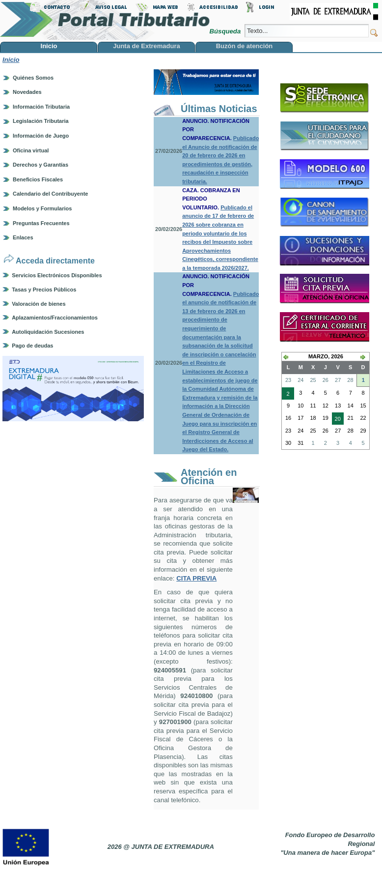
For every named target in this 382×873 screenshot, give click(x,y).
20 (336, 420)
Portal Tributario (105, 20)
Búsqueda (225, 31)
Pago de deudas (32, 346)
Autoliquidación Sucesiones (48, 332)
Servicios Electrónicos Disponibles (57, 275)
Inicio (10, 59)
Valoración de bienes (38, 304)
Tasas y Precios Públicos (44, 289)
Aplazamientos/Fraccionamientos (55, 317)
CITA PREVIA (196, 578)
